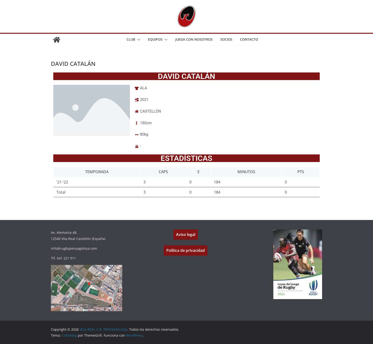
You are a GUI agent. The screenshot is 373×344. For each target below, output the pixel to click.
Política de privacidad (185, 250)
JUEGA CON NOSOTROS (194, 39)
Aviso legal (185, 234)
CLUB (131, 39)
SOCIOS (226, 39)
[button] (137, 39)
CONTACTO (249, 39)
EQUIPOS (155, 39)
